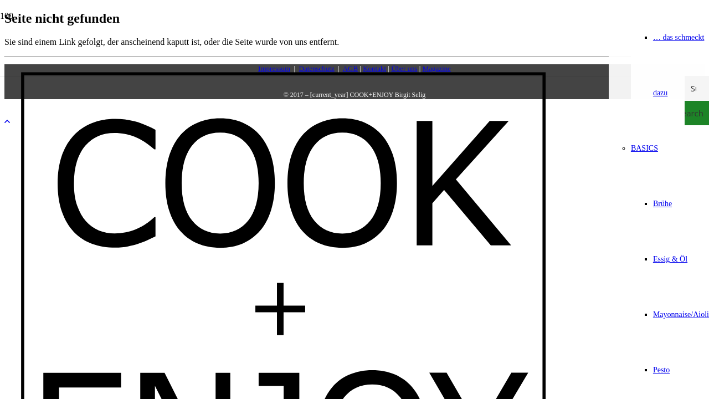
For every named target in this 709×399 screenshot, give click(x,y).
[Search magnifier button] (697, 113)
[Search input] (697, 88)
